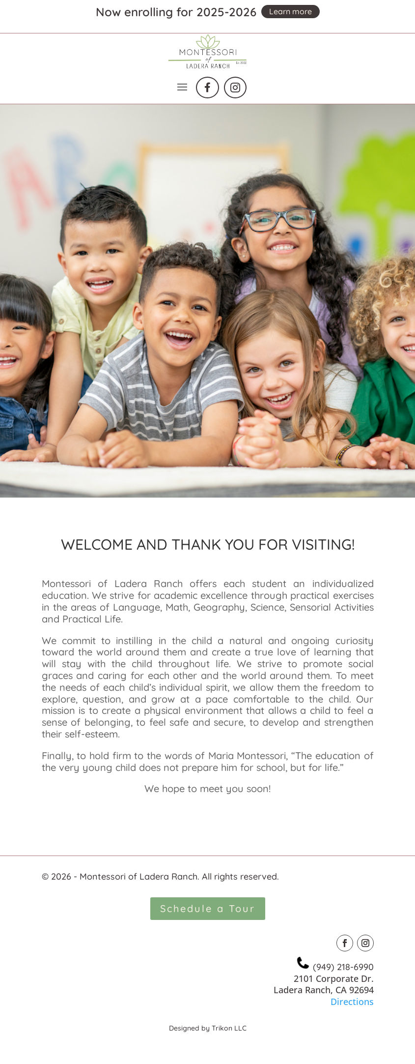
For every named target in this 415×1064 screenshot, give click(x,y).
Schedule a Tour (207, 908)
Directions (352, 1001)
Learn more (290, 11)
